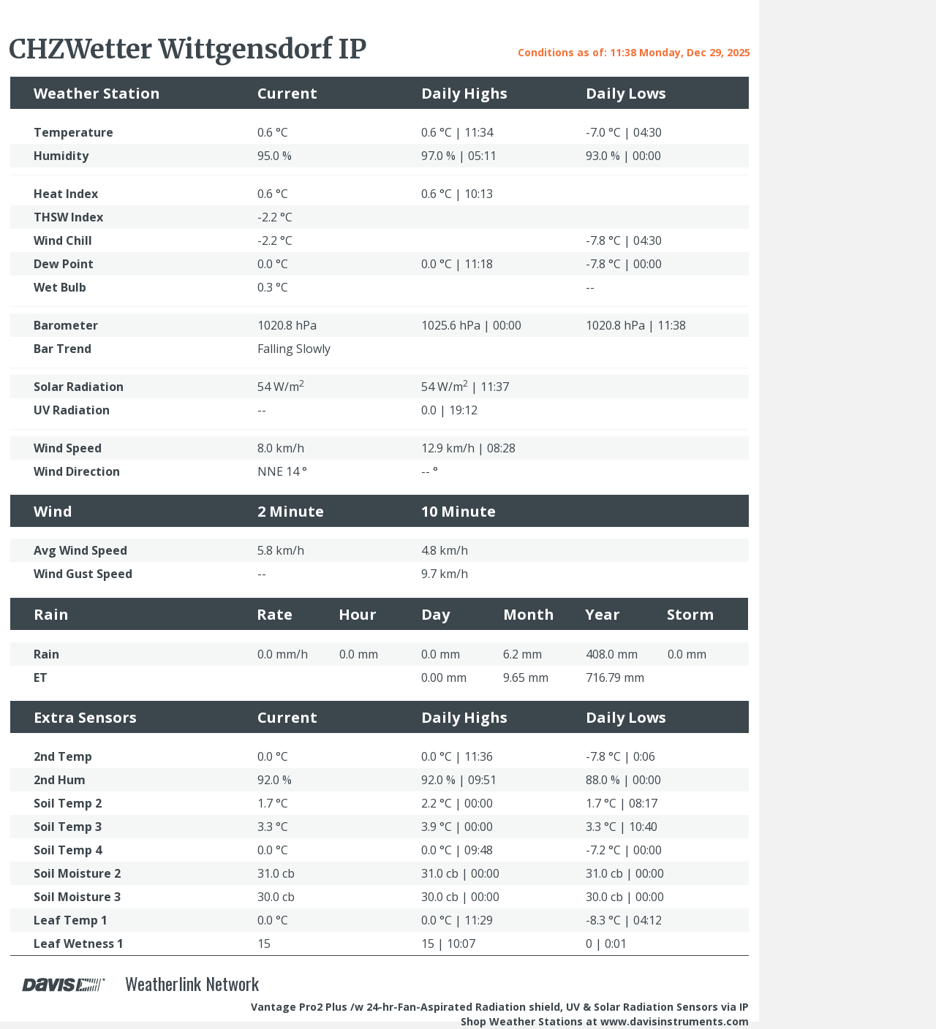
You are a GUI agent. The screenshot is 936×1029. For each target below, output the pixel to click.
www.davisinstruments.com (674, 1021)
